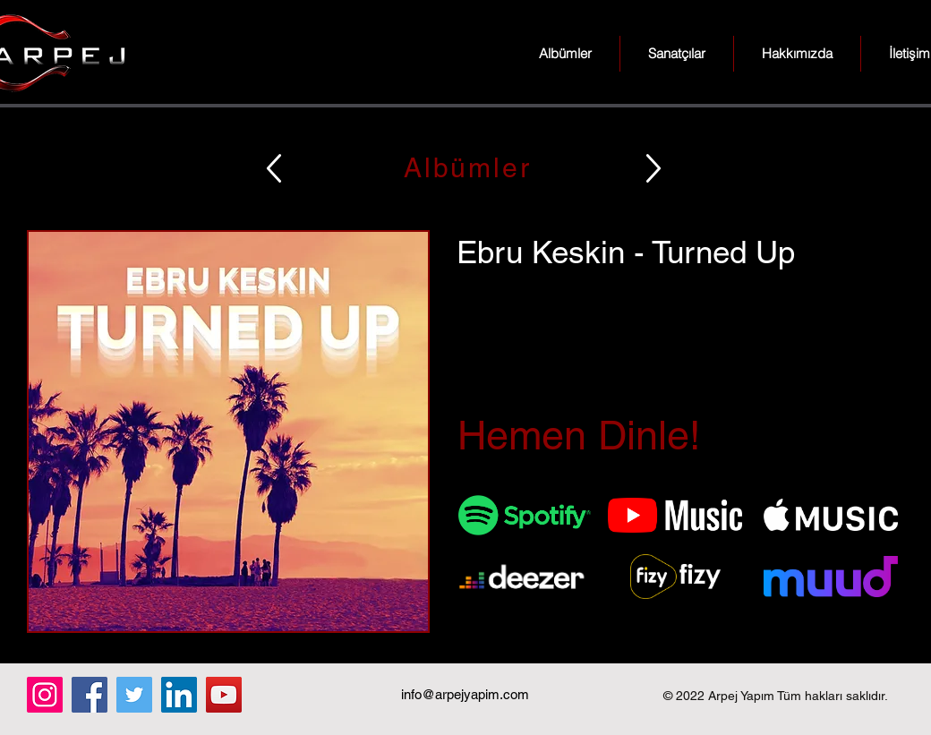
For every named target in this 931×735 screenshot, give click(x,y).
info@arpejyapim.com (465, 694)
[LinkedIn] (179, 695)
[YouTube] (224, 695)
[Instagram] (45, 695)
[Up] (274, 167)
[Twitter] (134, 695)
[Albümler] (465, 167)
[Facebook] (89, 695)
